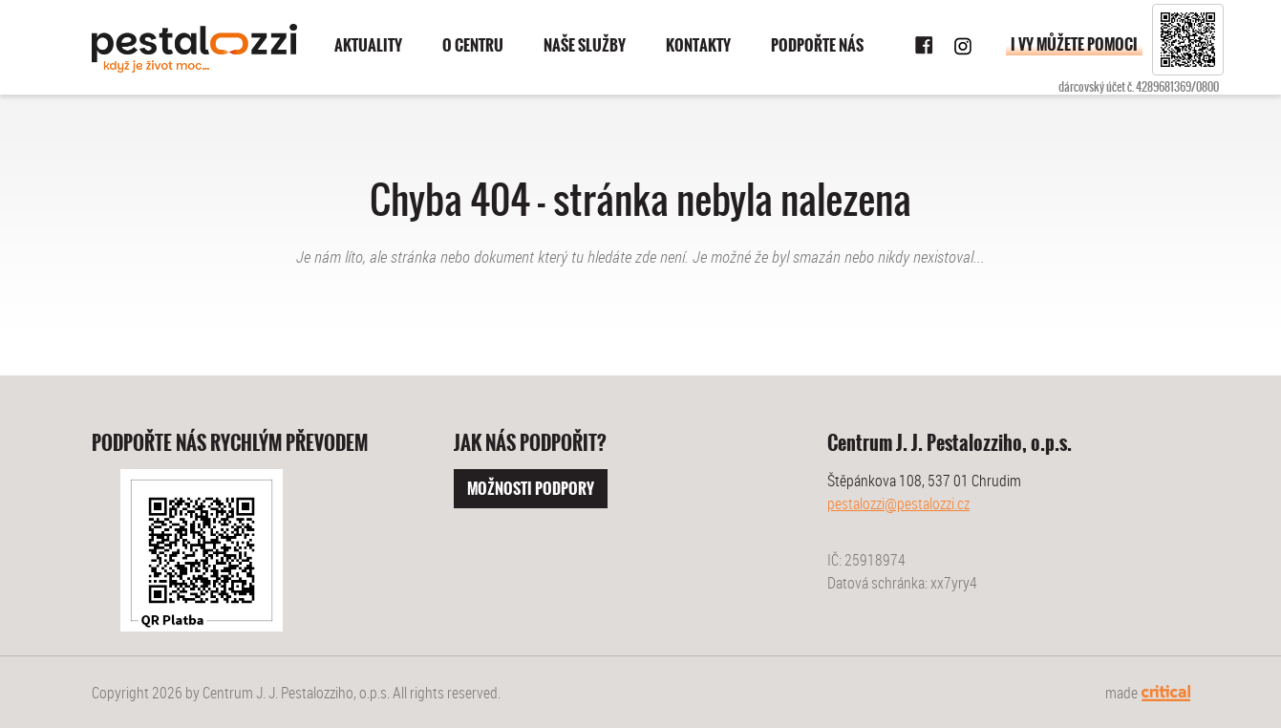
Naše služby (585, 45)
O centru (472, 45)
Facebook (924, 46)
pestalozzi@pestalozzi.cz (898, 503)
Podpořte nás (817, 45)
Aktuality (368, 45)
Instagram (963, 46)
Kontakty (698, 45)
